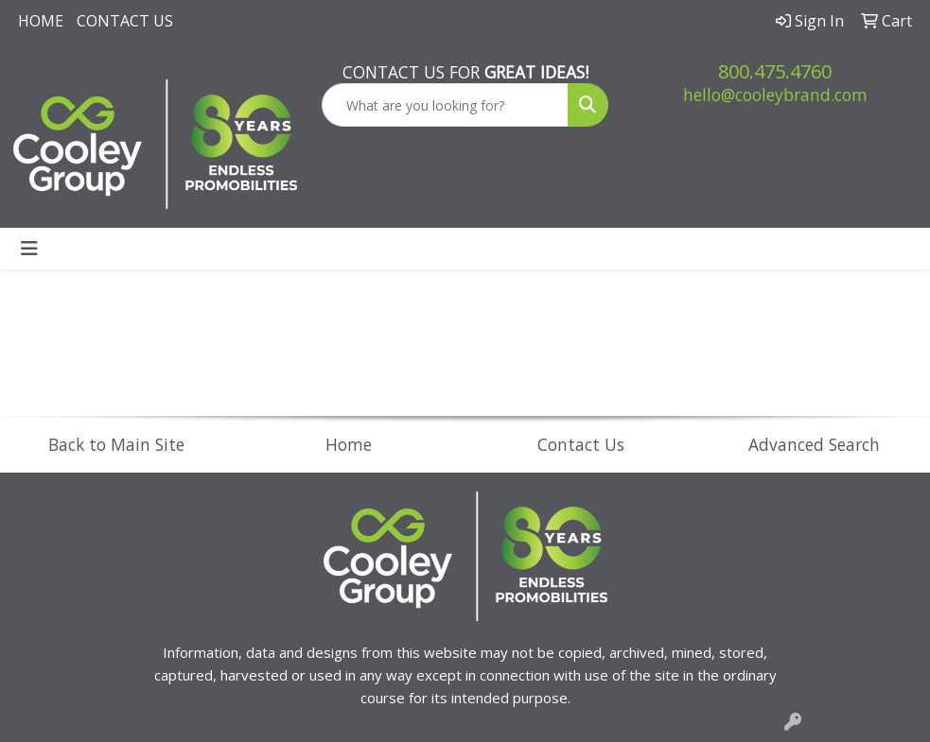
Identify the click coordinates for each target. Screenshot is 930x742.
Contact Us (125, 20)
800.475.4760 (775, 71)
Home (40, 20)
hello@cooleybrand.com (775, 94)
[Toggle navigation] (29, 248)
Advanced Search (814, 444)
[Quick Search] (446, 105)
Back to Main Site (116, 444)
